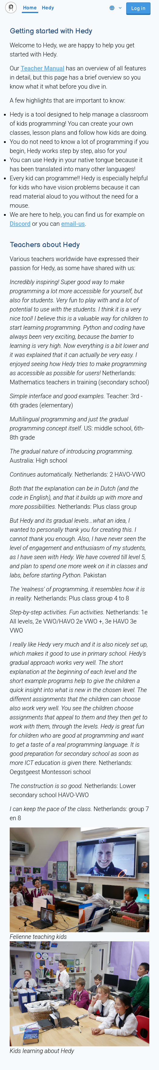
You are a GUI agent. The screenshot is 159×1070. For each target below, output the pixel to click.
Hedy (48, 8)
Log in (138, 9)
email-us (73, 223)
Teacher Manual (42, 68)
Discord (20, 223)
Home (30, 8)
